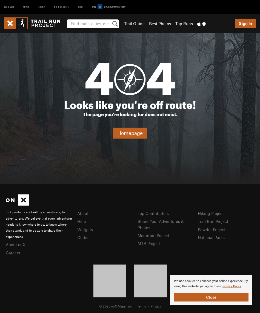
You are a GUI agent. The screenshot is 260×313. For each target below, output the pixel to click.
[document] (211, 289)
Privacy (156, 306)
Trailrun (62, 6)
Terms (141, 306)
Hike (41, 6)
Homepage (130, 133)
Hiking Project (211, 213)
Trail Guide (134, 23)
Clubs (82, 237)
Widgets (85, 229)
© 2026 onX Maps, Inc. (116, 306)
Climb (9, 6)
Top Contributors (153, 213)
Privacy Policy (231, 286)
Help (81, 221)
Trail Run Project (213, 221)
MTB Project (149, 243)
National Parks (211, 237)
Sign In (245, 23)
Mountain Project (153, 235)
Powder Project (211, 229)
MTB (26, 6)
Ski (81, 6)
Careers (13, 252)
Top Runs (184, 23)
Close (211, 297)
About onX (15, 244)
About (82, 213)
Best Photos (160, 23)
